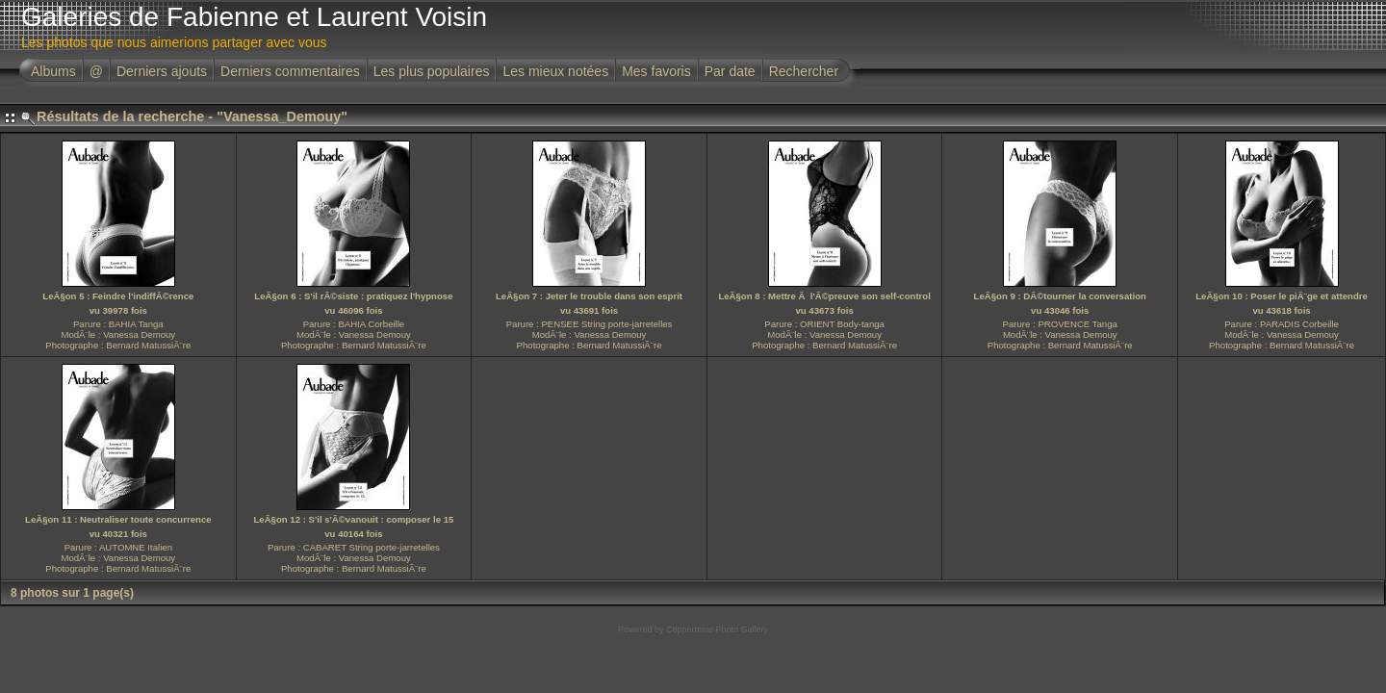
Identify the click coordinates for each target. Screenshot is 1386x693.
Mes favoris (656, 71)
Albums (53, 71)
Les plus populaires (431, 71)
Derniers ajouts (161, 71)
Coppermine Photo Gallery (717, 629)
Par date (730, 71)
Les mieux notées (555, 71)
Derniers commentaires (290, 71)
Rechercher (803, 71)
